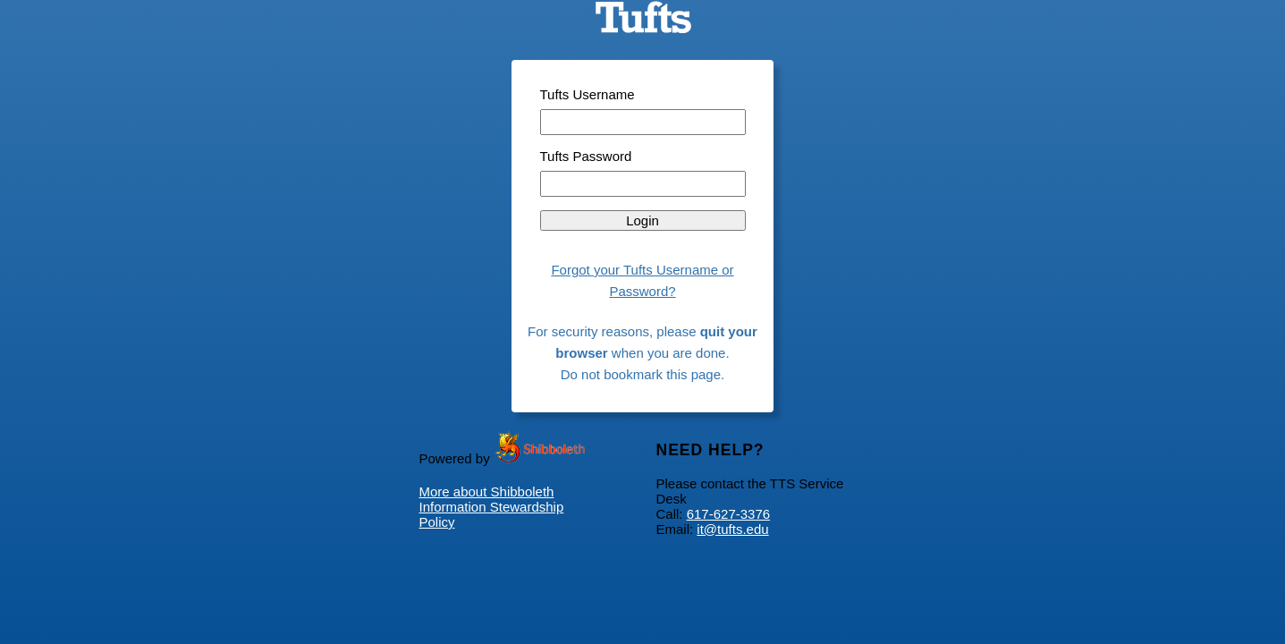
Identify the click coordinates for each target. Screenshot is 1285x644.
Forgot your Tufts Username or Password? (642, 280)
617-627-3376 (728, 513)
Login (642, 220)
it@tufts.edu (732, 529)
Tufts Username (587, 94)
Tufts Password (586, 156)
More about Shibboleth (486, 491)
